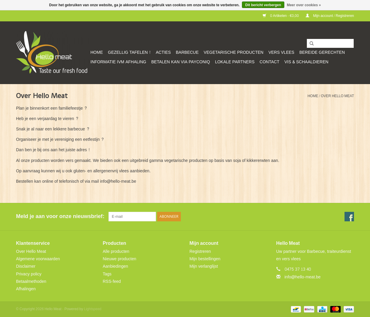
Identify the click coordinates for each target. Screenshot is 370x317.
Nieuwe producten (119, 259)
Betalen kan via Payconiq (180, 62)
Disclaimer (25, 266)
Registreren (200, 251)
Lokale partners (234, 62)
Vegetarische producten (233, 52)
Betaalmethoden (31, 281)
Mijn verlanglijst (203, 266)
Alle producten (116, 251)
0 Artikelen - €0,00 (281, 15)
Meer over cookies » (304, 5)
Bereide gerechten (322, 52)
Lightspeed (92, 309)
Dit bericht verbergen (263, 5)
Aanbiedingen (115, 266)
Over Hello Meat (337, 96)
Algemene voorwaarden (38, 259)
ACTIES (163, 52)
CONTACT (270, 62)
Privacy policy (29, 274)
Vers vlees (281, 52)
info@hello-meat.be (303, 277)
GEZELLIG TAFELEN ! (129, 52)
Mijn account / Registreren (330, 15)
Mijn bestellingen (204, 259)
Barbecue (187, 52)
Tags (107, 274)
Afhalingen (26, 289)
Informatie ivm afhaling (118, 62)
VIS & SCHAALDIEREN (306, 62)
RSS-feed (112, 281)
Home (96, 52)
